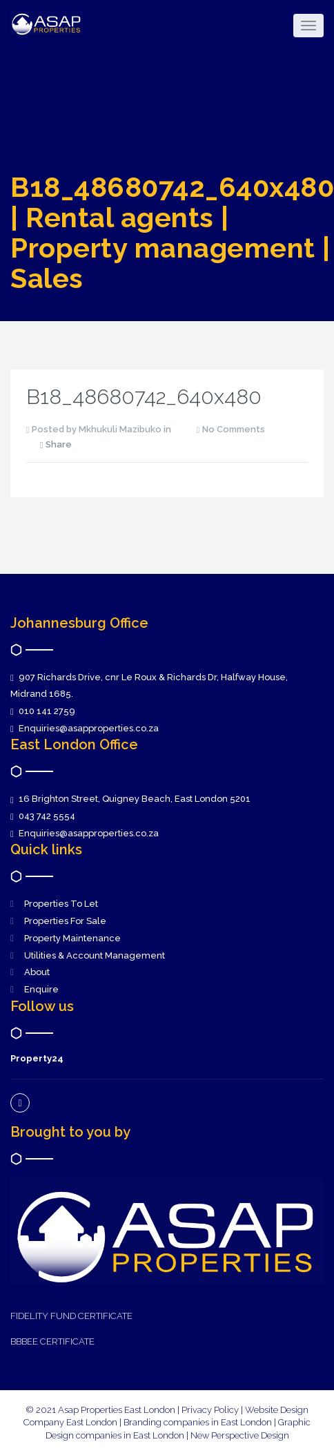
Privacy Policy (210, 1410)
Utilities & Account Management (94, 955)
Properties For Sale (65, 921)
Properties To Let (61, 903)
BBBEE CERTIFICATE (52, 1341)
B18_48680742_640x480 (144, 397)
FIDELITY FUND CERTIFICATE (71, 1316)
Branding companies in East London (199, 1422)
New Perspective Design (239, 1435)
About (37, 972)
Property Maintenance (72, 938)
